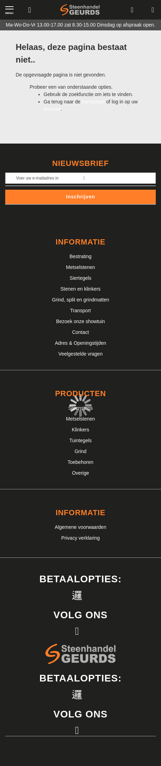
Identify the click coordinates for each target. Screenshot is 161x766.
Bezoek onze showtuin (80, 321)
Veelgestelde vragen (81, 354)
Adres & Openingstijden (80, 343)
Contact (80, 332)
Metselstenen (80, 267)
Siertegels (80, 278)
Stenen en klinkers (80, 289)
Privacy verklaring (80, 538)
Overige (80, 473)
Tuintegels (80, 440)
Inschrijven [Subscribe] (80, 196)
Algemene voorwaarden (80, 527)
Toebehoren (80, 462)
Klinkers (80, 429)
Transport (80, 310)
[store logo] (80, 10)
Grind (80, 451)
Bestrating (80, 256)
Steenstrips (80, 408)
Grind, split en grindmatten (80, 299)
